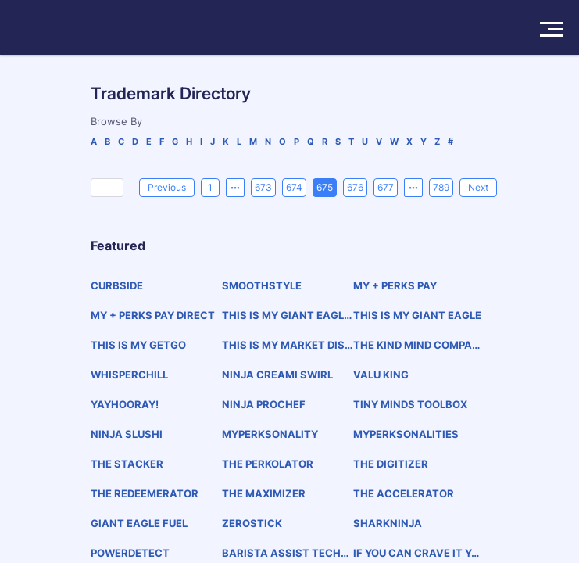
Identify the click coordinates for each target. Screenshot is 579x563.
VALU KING (381, 374)
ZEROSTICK (252, 523)
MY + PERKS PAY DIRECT (153, 315)
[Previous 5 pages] (235, 187)
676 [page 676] (355, 187)
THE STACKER (127, 463)
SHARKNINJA (387, 523)
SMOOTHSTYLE (262, 285)
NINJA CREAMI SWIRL (277, 374)
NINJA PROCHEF (264, 404)
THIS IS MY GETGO (138, 345)
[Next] (478, 187)
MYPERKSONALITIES (406, 434)
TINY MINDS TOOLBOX (410, 404)
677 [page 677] (385, 187)
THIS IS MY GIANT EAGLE (417, 315)
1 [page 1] (210, 187)
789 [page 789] (441, 187)
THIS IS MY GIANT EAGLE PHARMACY (286, 315)
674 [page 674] (294, 187)
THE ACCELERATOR (403, 493)
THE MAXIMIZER (264, 493)
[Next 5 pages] (413, 187)
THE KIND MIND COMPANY (416, 345)
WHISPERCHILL (129, 374)
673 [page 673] (263, 187)
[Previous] (167, 187)
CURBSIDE (117, 285)
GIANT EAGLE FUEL (139, 523)
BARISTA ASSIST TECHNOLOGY (285, 553)
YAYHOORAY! (125, 404)
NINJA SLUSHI (127, 434)
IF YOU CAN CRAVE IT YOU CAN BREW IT (416, 553)
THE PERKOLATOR (267, 463)
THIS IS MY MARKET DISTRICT (287, 345)
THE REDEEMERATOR (144, 493)
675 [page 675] (324, 187)
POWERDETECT (130, 553)
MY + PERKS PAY (395, 285)
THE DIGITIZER (390, 463)
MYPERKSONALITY (270, 434)
